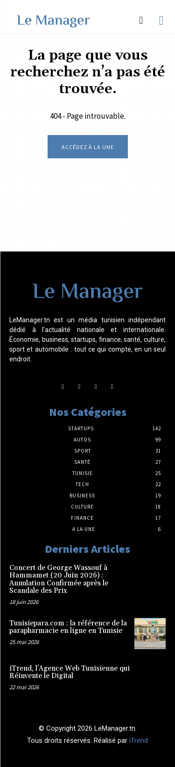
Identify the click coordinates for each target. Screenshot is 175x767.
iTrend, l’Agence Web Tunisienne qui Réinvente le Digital (69, 672)
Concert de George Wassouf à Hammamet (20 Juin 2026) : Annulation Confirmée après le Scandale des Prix (58, 579)
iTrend (138, 740)
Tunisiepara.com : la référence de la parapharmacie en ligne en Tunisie (68, 627)
